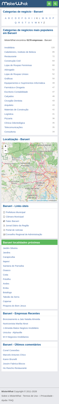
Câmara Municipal (15, 216)
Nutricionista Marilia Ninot (15, 323)
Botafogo (7, 292)
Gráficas (8, 78)
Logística (8, 114)
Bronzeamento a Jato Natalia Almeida (21, 319)
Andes (6, 283)
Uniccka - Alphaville (12, 332)
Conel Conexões (11, 350)
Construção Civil (12, 61)
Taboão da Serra (11, 297)
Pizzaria (8, 118)
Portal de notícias (14, 230)
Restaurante (10, 56)
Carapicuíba (9, 257)
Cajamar (7, 301)
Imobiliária (9, 47)
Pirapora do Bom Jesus (14, 305)
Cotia (5, 274)
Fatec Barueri (12, 221)
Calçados (9, 96)
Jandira (6, 252)
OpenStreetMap (42, 200)
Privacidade (46, 396)
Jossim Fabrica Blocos (14, 363)
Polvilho (7, 279)
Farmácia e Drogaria (14, 87)
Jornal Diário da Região (17, 225)
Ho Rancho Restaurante (15, 368)
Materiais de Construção (16, 109)
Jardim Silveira (10, 248)
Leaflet (31, 200)
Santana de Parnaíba (13, 266)
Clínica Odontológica (14, 123)
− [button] (5, 151)
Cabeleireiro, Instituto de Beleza (20, 52)
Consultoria (10, 131)
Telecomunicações (13, 127)
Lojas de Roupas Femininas (18, 65)
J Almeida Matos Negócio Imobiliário (21, 328)
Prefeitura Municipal (15, 212)
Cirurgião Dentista (13, 100)
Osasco (6, 270)
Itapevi (6, 261)
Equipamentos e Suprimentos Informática (24, 83)
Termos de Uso (30, 396)
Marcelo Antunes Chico (14, 354)
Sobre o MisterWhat (11, 396)
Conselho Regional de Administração (24, 234)
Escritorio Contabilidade (16, 92)
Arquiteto (8, 105)
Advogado (9, 69)
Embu (6, 288)
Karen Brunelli (10, 359)
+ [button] (5, 146)
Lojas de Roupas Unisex (16, 74)
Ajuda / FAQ (7, 400)
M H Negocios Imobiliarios (16, 337)
